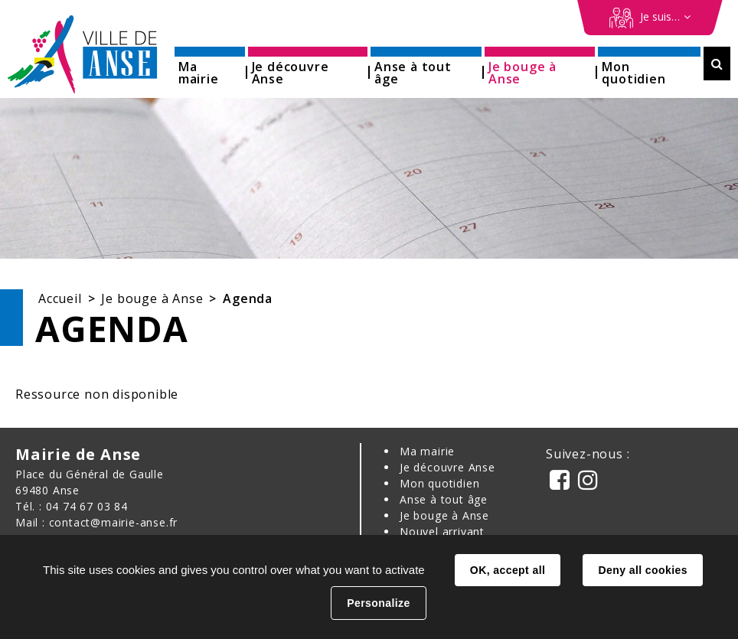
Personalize (378, 603)
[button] (210, 68)
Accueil (60, 298)
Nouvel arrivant (442, 531)
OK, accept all (507, 570)
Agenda (248, 298)
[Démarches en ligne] (650, 17)
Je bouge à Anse (152, 298)
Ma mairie (427, 451)
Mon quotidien (439, 483)
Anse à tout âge (444, 499)
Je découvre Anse (447, 467)
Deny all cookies (642, 570)
